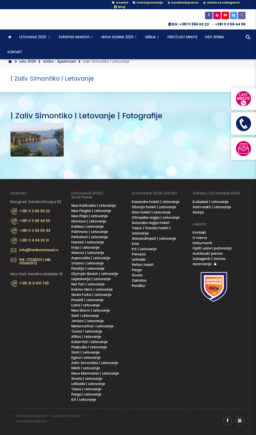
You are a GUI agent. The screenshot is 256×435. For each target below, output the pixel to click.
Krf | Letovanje (83, 400)
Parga (137, 270)
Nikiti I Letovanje (85, 368)
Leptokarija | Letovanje (91, 279)
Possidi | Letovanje (87, 300)
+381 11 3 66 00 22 (34, 211)
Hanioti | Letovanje (87, 242)
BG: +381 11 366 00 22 (188, 24)
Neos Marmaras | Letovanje (95, 373)
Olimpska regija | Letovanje (156, 217)
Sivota (137, 275)
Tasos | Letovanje (86, 389)
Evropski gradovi (76, 37)
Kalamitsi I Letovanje (89, 342)
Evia (135, 244)
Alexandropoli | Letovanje (154, 238)
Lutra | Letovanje (85, 305)
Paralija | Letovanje (87, 268)
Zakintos (139, 280)
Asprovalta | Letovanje (90, 258)
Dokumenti (202, 243)
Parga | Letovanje (86, 394)
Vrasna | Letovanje (87, 263)
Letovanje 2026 (35, 37)
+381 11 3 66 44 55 (230, 24)
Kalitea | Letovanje (87, 226)
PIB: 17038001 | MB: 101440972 (35, 261)
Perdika (138, 286)
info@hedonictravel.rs (38, 250)
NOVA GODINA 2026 (120, 37)
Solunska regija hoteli (151, 223)
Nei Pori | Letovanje (88, 284)
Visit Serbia (214, 37)
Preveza (139, 254)
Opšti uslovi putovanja (212, 248)
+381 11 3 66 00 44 (34, 230)
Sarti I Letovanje (85, 316)
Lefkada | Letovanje (88, 384)
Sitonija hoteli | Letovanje (154, 207)
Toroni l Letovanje (86, 331)
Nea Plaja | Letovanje (89, 216)
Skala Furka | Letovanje (91, 295)
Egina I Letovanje (86, 358)
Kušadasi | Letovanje (210, 202)
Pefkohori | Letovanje (89, 237)
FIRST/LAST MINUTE (183, 37)
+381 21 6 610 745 (34, 283)
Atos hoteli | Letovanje (151, 212)
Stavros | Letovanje (87, 253)
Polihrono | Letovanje (89, 232)
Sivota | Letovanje (86, 379)
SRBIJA (152, 37)
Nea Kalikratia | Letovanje (93, 206)
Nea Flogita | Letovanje (91, 211)
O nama (120, 2)
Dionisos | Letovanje (88, 221)
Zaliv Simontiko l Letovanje (94, 363)
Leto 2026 (27, 61)
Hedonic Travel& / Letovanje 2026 (35, 19)
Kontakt (15, 52)
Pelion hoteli (143, 265)
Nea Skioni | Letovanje (90, 310)
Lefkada (139, 259)
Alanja (198, 212)
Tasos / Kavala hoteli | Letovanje (151, 230)
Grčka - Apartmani (59, 61)
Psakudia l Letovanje (89, 347)
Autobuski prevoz (207, 253)
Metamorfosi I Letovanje (92, 326)
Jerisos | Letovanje (87, 321)
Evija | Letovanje (85, 247)
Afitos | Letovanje (86, 337)
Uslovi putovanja (147, 2)
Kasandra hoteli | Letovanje (156, 202)
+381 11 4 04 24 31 (34, 240)
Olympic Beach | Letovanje (94, 274)
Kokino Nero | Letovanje (92, 289)
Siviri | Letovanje (85, 352)
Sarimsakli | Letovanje (211, 207)
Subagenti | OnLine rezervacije (209, 261)
